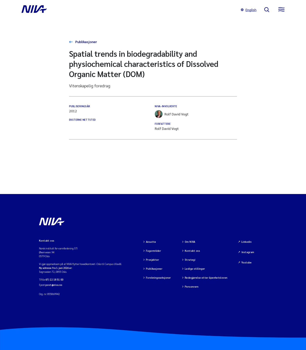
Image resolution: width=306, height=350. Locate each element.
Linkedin (246, 241)
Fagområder (153, 250)
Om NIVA (190, 241)
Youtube (246, 262)
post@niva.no (53, 284)
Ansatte (151, 241)
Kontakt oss (192, 250)
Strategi (190, 259)
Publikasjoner (86, 41)
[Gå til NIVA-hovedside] (127, 9)
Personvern (192, 286)
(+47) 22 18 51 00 (53, 279)
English (248, 9)
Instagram (247, 252)
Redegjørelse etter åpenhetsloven (206, 277)
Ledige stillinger (195, 268)
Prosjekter (152, 259)
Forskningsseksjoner (158, 277)
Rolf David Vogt (172, 114)
